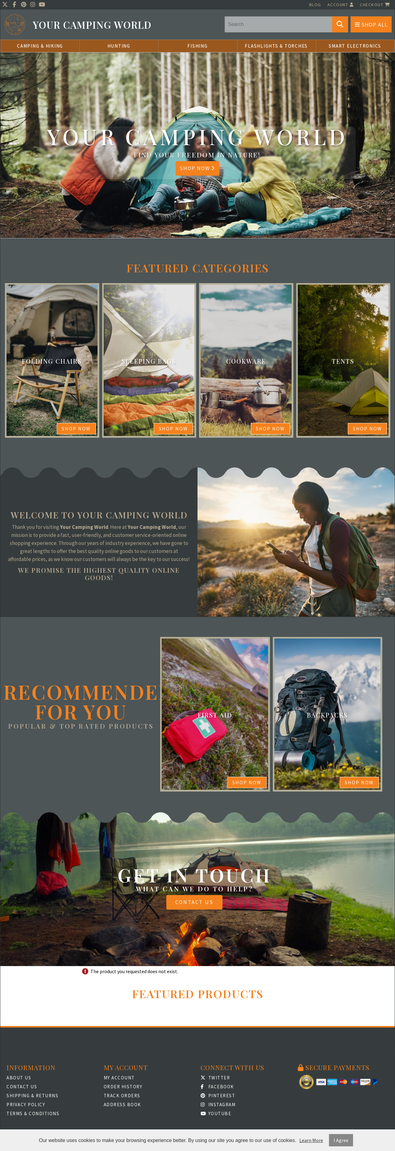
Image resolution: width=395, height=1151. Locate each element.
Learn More (311, 1140)
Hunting (118, 46)
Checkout (375, 4)
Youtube (216, 1113)
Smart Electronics (355, 46)
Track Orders (122, 1096)
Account (340, 4)
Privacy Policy (25, 1104)
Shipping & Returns (32, 1096)
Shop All (371, 24)
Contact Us (194, 902)
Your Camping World (92, 25)
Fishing (197, 46)
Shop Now (197, 168)
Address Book (122, 1104)
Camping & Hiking (40, 46)
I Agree (341, 1140)
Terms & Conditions (32, 1113)
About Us (18, 1078)
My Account (119, 1078)
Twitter (215, 1078)
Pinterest (218, 1096)
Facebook (217, 1087)
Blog (315, 4)
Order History (123, 1087)
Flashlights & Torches (276, 46)
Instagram (218, 1104)
